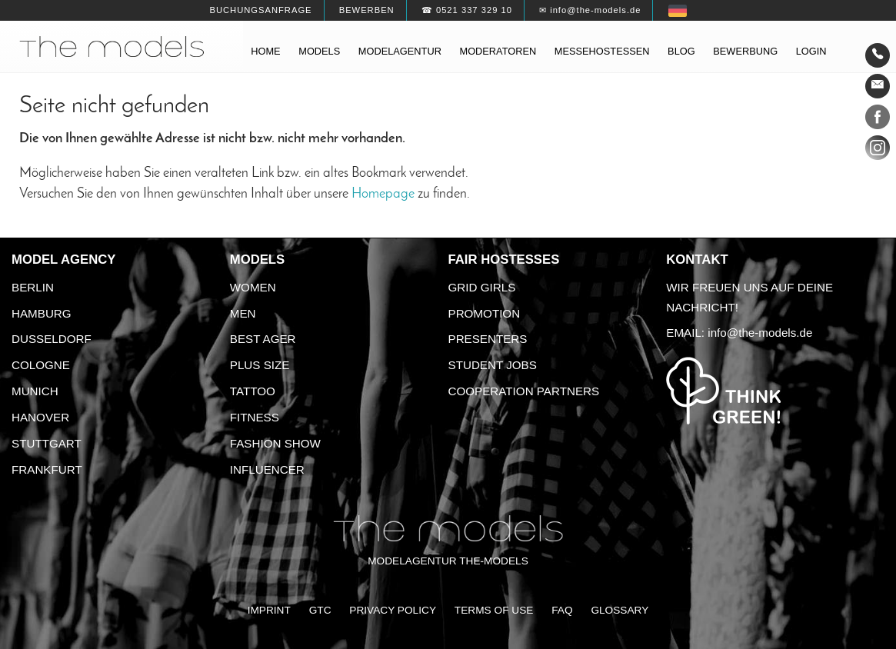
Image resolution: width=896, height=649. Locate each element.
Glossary (619, 610)
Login (811, 51)
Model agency (64, 259)
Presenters (488, 338)
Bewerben (367, 10)
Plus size (260, 364)
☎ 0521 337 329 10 (466, 10)
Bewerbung (745, 51)
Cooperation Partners (524, 391)
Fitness (254, 417)
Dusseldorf (52, 338)
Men (243, 313)
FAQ (561, 610)
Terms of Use (494, 610)
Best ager (263, 338)
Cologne (41, 364)
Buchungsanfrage (260, 10)
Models (319, 51)
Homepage (383, 194)
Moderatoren (497, 51)
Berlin (33, 287)
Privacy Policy (392, 610)
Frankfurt (47, 469)
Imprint (269, 610)
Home (265, 51)
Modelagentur (399, 51)
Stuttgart (47, 443)
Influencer (267, 469)
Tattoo (252, 391)
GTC (320, 610)
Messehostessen (602, 51)
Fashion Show (275, 443)
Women (253, 287)
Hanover (40, 417)
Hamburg (42, 313)
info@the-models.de (760, 332)
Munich (35, 391)
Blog (681, 51)
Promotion (484, 313)
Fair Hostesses (504, 259)
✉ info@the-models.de (590, 10)
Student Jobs (492, 364)
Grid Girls (482, 287)
